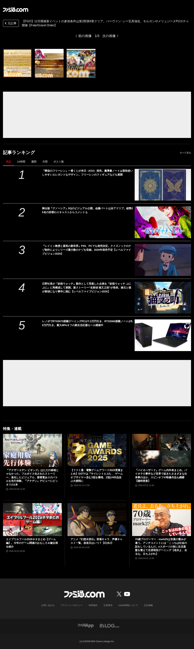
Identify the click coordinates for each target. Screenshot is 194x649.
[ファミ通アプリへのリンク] (86, 625)
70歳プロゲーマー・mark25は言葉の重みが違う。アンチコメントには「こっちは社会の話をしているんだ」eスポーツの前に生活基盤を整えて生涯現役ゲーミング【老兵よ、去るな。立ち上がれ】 (161, 546)
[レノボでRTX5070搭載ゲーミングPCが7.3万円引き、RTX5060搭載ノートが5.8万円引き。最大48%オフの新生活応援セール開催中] (163, 335)
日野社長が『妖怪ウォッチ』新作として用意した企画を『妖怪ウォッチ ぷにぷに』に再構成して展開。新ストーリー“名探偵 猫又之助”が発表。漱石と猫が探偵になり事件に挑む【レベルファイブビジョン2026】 (86, 287)
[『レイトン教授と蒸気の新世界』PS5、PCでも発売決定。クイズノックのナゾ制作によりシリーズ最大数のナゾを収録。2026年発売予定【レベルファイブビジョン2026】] (163, 260)
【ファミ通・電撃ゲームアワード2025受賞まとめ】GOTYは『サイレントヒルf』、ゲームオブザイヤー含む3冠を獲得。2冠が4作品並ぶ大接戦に (96, 476)
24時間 (21, 161)
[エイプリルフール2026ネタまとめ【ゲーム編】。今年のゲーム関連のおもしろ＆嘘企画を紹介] (32, 519)
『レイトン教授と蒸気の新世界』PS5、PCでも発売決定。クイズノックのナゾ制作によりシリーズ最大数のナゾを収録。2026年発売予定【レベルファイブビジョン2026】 (86, 249)
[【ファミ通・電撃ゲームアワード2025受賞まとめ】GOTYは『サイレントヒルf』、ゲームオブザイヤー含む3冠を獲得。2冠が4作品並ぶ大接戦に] (97, 450)
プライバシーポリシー (71, 605)
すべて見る (185, 152)
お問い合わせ (48, 605)
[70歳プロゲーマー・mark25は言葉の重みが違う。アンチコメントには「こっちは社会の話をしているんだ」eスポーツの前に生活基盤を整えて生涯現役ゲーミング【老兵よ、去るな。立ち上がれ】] (161, 519)
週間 (33, 161)
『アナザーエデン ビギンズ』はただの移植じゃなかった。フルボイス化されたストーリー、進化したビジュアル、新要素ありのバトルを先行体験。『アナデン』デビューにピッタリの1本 (32, 477)
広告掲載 (148, 605)
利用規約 (93, 605)
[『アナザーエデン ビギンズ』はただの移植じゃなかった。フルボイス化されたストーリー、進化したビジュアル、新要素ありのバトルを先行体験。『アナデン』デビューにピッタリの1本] (32, 450)
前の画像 (85, 36)
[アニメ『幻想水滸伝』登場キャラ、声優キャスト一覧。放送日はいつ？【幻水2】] (97, 519)
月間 (44, 161)
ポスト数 (58, 161)
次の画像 (109, 36)
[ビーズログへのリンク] (109, 625)
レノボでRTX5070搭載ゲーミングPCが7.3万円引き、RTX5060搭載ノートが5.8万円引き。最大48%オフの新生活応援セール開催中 (87, 323)
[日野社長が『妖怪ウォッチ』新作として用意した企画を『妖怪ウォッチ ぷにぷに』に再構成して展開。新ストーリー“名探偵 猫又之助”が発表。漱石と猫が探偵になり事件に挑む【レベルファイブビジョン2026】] (163, 297)
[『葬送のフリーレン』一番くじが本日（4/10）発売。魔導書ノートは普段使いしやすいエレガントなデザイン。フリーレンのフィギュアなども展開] (163, 185)
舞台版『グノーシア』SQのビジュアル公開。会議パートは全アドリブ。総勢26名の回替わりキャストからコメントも (87, 210)
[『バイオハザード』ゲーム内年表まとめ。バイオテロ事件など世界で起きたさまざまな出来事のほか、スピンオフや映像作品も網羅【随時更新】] (161, 450)
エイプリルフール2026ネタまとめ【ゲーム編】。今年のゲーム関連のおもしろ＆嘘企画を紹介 (32, 543)
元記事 (10, 24)
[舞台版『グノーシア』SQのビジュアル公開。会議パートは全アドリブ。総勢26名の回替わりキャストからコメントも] (163, 222)
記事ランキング (19, 152)
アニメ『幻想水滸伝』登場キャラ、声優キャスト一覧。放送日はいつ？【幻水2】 (96, 541)
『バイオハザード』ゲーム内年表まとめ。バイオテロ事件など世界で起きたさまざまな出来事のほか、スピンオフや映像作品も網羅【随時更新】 (161, 476)
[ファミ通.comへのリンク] (15, 9)
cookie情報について (128, 605)
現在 (8, 161)
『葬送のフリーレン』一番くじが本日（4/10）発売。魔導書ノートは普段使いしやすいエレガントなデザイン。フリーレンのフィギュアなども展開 (87, 172)
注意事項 (107, 605)
